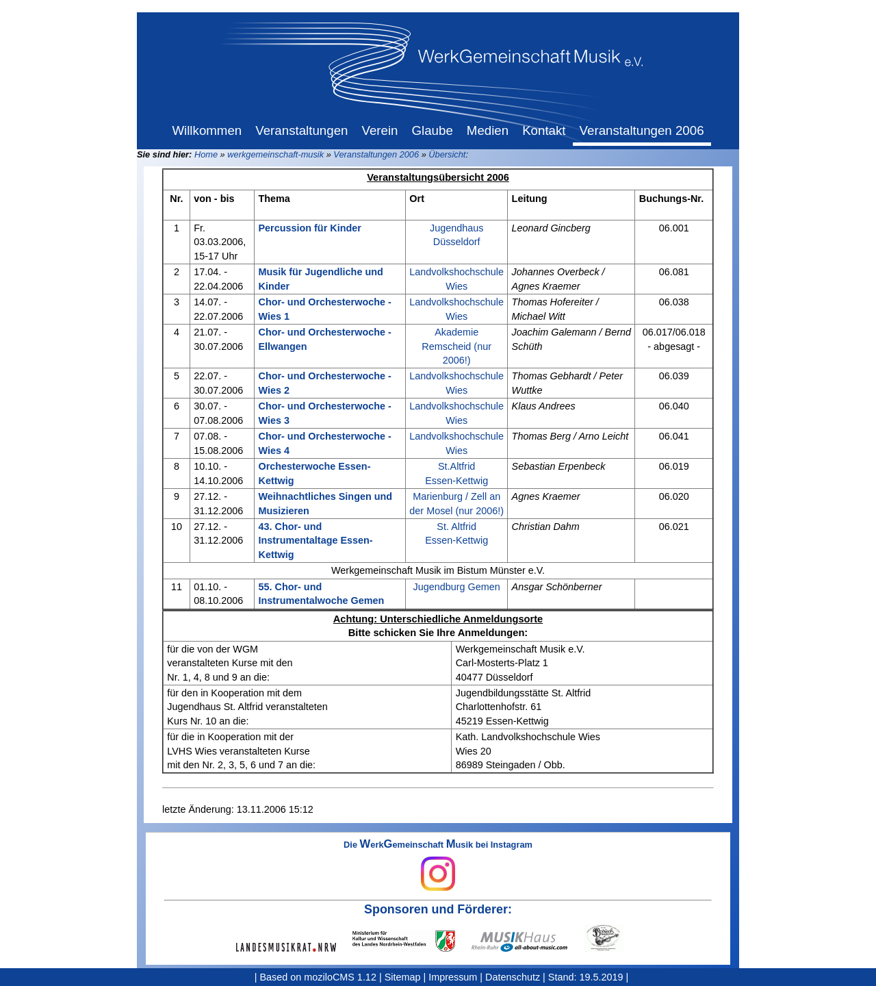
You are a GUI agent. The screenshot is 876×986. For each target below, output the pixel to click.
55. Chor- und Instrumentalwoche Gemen (321, 593)
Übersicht (446, 154)
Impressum (452, 977)
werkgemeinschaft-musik (275, 154)
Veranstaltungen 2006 (376, 154)
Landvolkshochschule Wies (456, 278)
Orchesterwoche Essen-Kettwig (314, 473)
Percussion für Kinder (309, 228)
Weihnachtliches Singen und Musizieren (325, 503)
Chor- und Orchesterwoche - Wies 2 (324, 382)
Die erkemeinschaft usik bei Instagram (438, 865)
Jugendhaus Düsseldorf (456, 235)
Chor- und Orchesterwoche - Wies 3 (324, 413)
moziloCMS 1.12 (340, 977)
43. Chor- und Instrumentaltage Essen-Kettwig (315, 540)
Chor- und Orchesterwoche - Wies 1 (324, 308)
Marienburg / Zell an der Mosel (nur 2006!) (456, 503)
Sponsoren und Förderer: (438, 909)
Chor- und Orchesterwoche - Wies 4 (324, 443)
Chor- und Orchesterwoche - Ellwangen (324, 339)
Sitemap (403, 977)
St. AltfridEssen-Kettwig (456, 533)
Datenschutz (512, 977)
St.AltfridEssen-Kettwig (456, 473)
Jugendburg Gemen (456, 586)
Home (206, 154)
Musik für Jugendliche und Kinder (320, 278)
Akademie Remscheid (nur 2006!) (456, 346)
